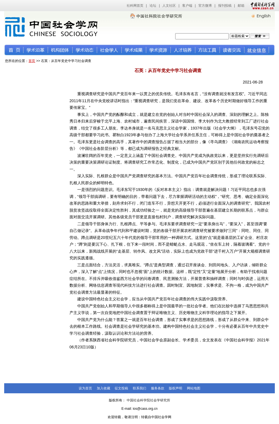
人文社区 (169, 6)
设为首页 (85, 388)
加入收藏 (103, 388)
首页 (31, 61)
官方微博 (205, 6)
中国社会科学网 (261, 5)
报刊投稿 (225, 6)
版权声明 (175, 388)
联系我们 (139, 388)
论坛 (153, 6)
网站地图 (193, 388)
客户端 (187, 6)
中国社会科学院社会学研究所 (148, 400)
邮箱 (241, 6)
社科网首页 (135, 6)
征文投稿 (121, 388)
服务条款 (157, 388)
